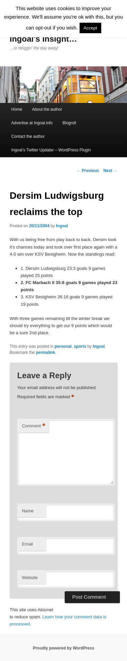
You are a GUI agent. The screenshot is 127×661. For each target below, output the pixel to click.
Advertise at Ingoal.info (31, 123)
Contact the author (28, 136)
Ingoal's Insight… (43, 38)
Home (16, 109)
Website (30, 577)
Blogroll (69, 123)
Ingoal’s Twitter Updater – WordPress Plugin (51, 150)
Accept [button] (90, 27)
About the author (47, 109)
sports (80, 346)
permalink (45, 352)
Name (28, 510)
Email (27, 544)
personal (63, 346)
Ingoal (62, 225)
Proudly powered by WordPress (63, 648)
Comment (33, 426)
